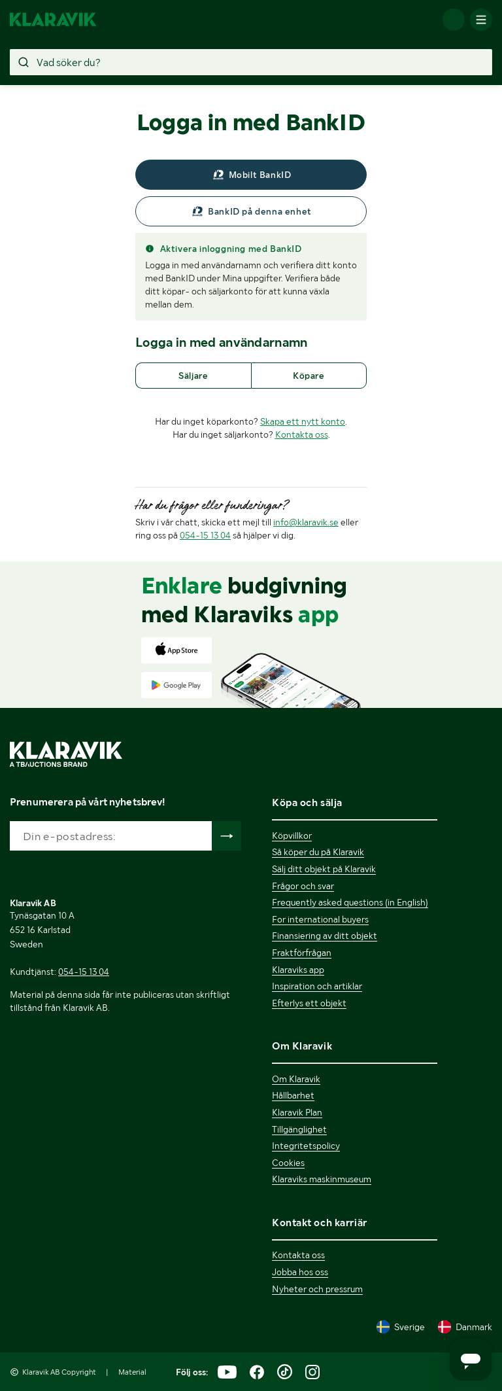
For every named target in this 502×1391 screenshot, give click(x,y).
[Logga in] (454, 20)
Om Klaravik (296, 1079)
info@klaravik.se (306, 522)
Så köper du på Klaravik (318, 852)
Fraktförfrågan (301, 952)
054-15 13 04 (205, 535)
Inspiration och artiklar (317, 986)
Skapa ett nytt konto (302, 421)
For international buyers (320, 919)
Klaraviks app (298, 969)
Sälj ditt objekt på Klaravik (324, 869)
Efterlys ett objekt (309, 1003)
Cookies (288, 1162)
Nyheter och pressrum (317, 1289)
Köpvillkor (292, 835)
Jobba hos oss (300, 1272)
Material (132, 1372)
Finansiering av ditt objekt (324, 935)
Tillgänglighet (299, 1129)
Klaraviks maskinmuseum (321, 1179)
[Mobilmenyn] (481, 20)
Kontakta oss (301, 434)
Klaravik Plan (297, 1112)
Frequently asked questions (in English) (350, 902)
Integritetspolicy (306, 1145)
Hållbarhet (293, 1095)
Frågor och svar (303, 886)
